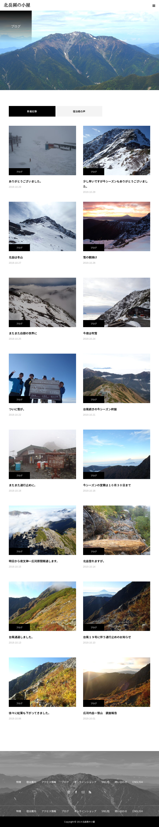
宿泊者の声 (79, 111)
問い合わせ (121, 782)
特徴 (18, 782)
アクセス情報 (49, 782)
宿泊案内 (31, 782)
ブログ (19, 171)
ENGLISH (137, 782)
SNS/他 (106, 782)
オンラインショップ (85, 782)
